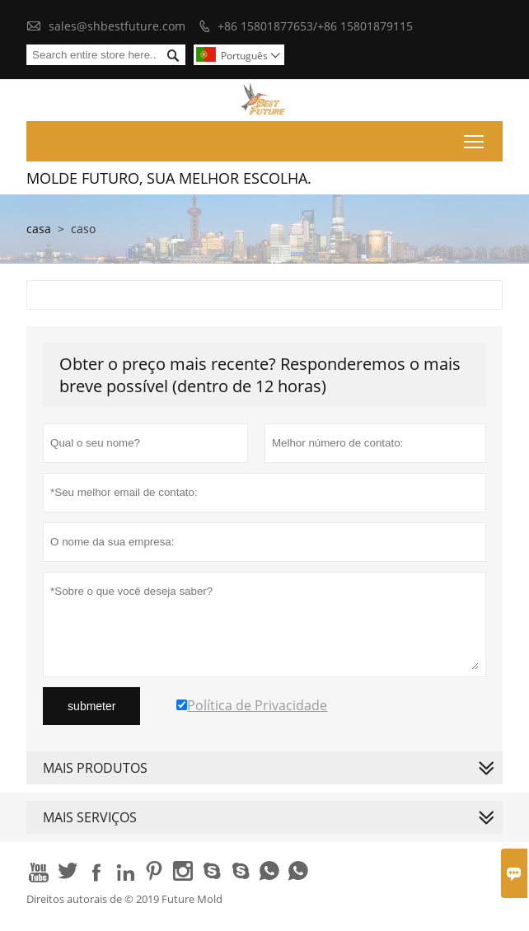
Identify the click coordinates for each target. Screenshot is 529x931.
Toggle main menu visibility (475, 138)
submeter (91, 706)
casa (38, 228)
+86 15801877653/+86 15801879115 (315, 26)
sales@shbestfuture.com (117, 26)
